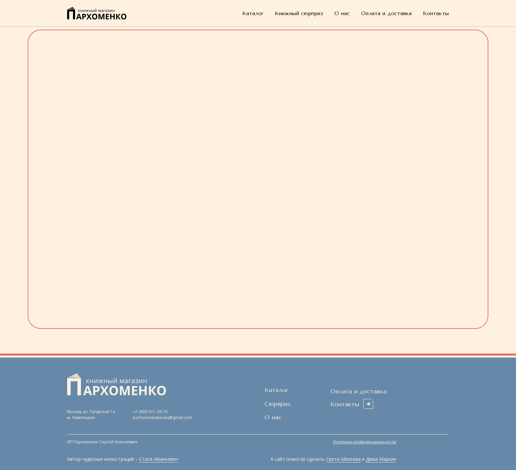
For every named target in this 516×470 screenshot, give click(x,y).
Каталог (253, 13)
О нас (342, 13)
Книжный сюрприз (299, 13)
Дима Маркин (381, 459)
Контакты (436, 13)
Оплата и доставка (386, 13)
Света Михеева (343, 459)
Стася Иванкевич (158, 459)
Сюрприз (277, 404)
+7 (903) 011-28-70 (150, 411)
